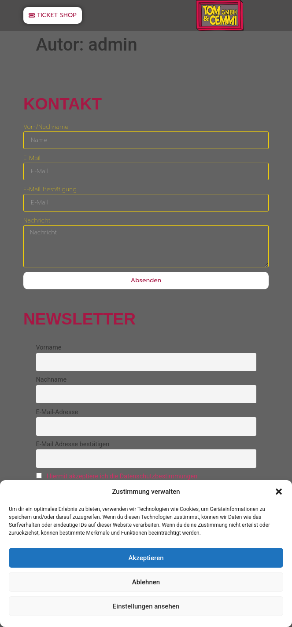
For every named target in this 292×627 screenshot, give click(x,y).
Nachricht (36, 220)
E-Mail (31, 158)
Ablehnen (146, 582)
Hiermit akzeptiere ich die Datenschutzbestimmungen (122, 476)
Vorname (49, 347)
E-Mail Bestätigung (50, 189)
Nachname (51, 379)
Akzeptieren (145, 558)
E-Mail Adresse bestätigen (73, 444)
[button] (278, 491)
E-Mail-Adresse (57, 412)
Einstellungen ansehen (146, 606)
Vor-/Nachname (45, 126)
